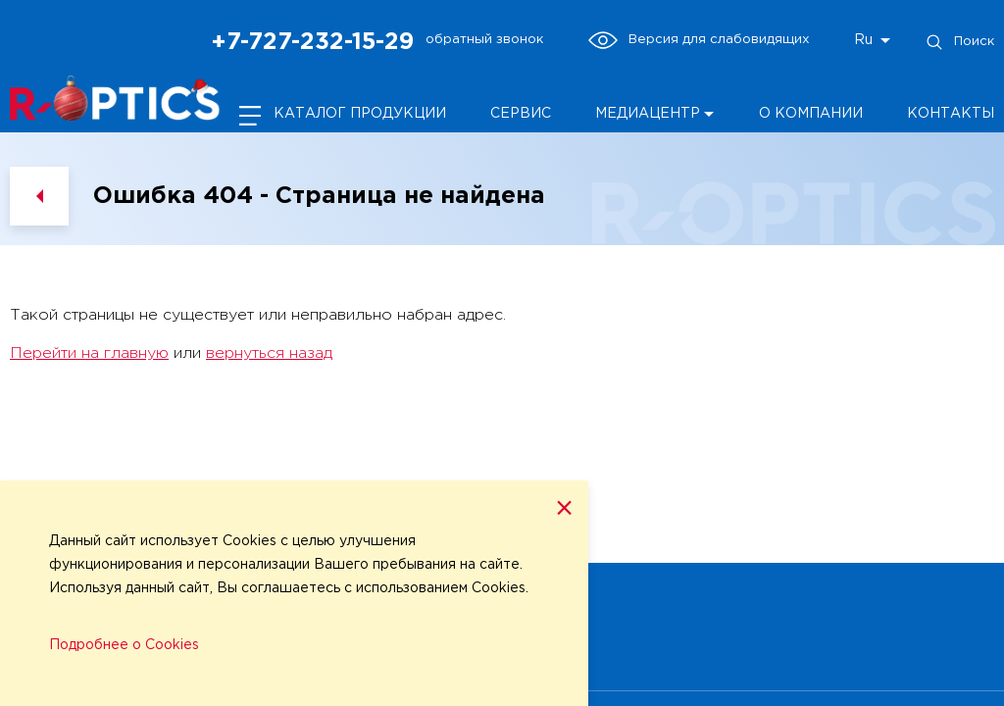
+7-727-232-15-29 (312, 42)
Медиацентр (647, 114)
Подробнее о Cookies (124, 645)
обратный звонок (484, 39)
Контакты (950, 114)
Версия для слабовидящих (698, 40)
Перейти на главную (89, 353)
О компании (811, 114)
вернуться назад (269, 353)
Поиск (959, 42)
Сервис (520, 114)
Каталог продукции (360, 114)
